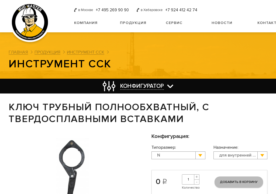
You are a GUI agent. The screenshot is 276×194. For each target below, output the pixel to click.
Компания (86, 22)
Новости (222, 22)
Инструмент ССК (85, 52)
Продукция (133, 22)
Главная (18, 52)
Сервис (174, 22)
